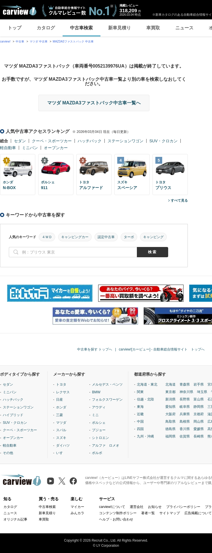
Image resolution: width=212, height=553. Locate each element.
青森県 (185, 384)
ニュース (184, 27)
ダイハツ (63, 445)
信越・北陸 (145, 399)
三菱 (59, 415)
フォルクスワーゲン (107, 400)
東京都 (170, 392)
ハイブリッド (13, 415)
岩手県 (199, 384)
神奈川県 (186, 392)
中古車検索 (81, 27)
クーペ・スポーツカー (52, 141)
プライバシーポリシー (183, 507)
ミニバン (30, 147)
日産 (59, 400)
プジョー (99, 430)
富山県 (199, 399)
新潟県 (170, 399)
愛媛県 (199, 429)
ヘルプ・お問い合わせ (116, 519)
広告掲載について (198, 513)
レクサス (63, 392)
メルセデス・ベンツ (107, 384)
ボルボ (97, 453)
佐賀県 (185, 436)
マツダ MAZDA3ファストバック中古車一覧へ (93, 102)
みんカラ (77, 513)
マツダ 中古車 (39, 41)
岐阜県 (185, 407)
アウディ (99, 407)
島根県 (185, 422)
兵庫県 (185, 414)
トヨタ (61, 384)
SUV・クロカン (163, 141)
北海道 (170, 384)
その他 (8, 453)
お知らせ (155, 507)
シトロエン (100, 438)
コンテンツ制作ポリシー (118, 513)
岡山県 (199, 422)
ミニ (95, 415)
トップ (14, 27)
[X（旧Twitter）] (62, 481)
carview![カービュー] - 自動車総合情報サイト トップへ (162, 349)
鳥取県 (170, 422)
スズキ (61, 438)
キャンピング (153, 237)
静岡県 (199, 407)
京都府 (199, 414)
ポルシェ (99, 423)
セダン (20, 141)
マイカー (77, 507)
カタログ (46, 27)
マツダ (61, 423)
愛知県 (170, 407)
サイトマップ (169, 513)
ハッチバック (90, 141)
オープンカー (56, 147)
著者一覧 (148, 513)
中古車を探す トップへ (94, 349)
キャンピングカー (74, 237)
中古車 (20, 41)
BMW (96, 392)
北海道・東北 (147, 384)
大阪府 (170, 414)
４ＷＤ (47, 237)
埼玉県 (202, 392)
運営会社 (136, 507)
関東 (140, 392)
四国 (140, 429)
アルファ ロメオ (105, 445)
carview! (5, 41)
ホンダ (61, 407)
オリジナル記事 (15, 519)
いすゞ (61, 453)
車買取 (153, 27)
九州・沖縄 (145, 436)
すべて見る (179, 200)
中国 (140, 422)
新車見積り (119, 27)
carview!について (112, 507)
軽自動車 (8, 147)
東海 (140, 407)
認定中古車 (106, 237)
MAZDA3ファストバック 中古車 (73, 41)
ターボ (129, 237)
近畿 (140, 414)
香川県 (185, 429)
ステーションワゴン (125, 141)
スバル (61, 430)
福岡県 (170, 436)
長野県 (185, 399)
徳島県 (170, 429)
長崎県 (199, 436)
